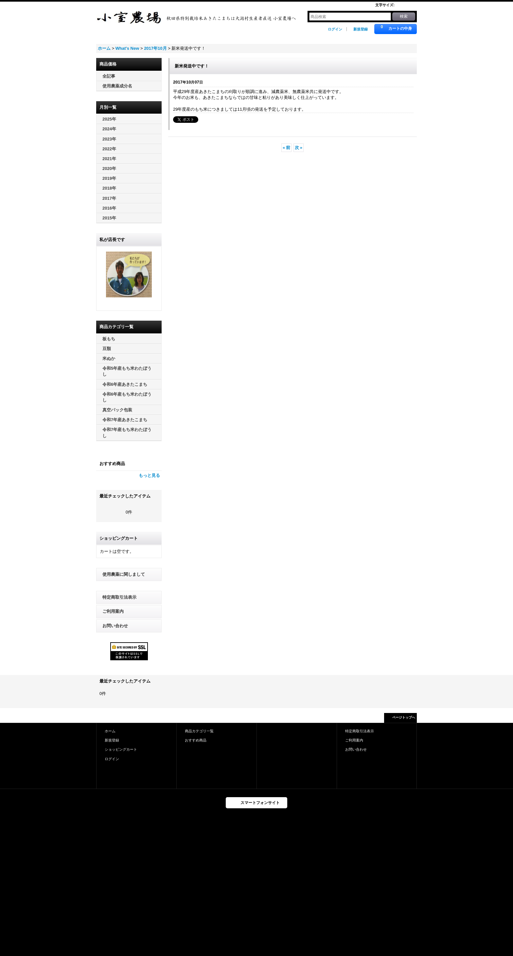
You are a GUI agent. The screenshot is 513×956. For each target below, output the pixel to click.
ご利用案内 (113, 611)
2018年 (109, 188)
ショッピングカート (121, 749)
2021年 (109, 158)
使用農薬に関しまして (123, 574)
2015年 (109, 218)
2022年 (109, 148)
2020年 (109, 168)
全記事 (108, 76)
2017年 (109, 198)
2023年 (109, 139)
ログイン (335, 29)
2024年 (109, 128)
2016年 (109, 208)
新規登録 (360, 29)
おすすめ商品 (195, 740)
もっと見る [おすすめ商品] (149, 475)
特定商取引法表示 (119, 597)
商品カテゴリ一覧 (199, 731)
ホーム (110, 731)
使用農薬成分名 (117, 86)
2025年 (109, 119)
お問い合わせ (115, 625)
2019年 (109, 178)
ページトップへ (403, 717)
